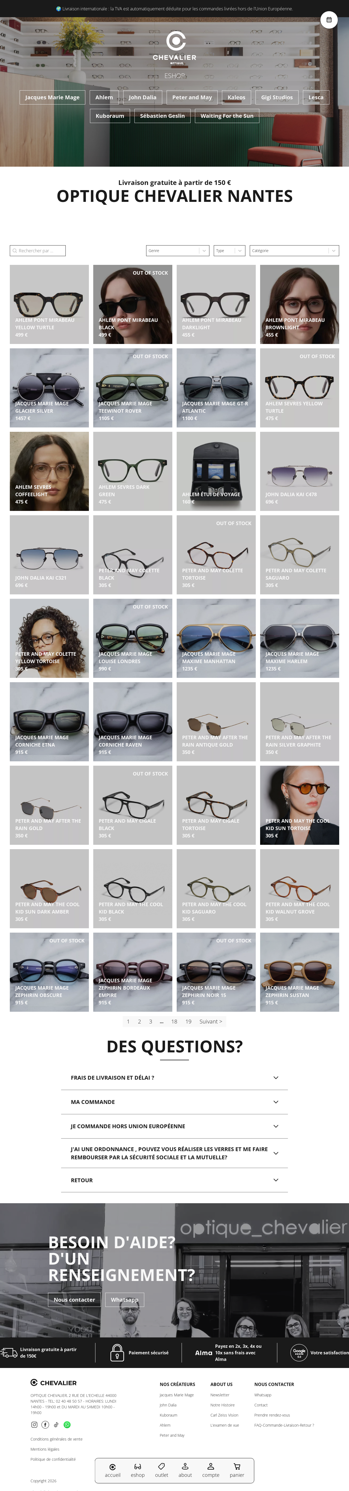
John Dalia (143, 97)
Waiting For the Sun (227, 115)
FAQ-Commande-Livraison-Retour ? (284, 1425)
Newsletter (219, 1395)
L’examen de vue (224, 1425)
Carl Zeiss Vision (224, 1415)
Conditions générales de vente (57, 1439)
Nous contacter (74, 1300)
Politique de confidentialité (53, 1459)
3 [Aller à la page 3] (150, 1021)
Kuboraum (110, 115)
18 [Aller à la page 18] (174, 1021)
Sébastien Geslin (162, 115)
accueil (113, 1471)
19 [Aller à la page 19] (188, 1021)
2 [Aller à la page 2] (139, 1021)
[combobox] (173, 251)
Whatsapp (125, 1300)
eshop (138, 1470)
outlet (161, 1470)
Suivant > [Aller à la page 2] (211, 1021)
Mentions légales (45, 1449)
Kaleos (236, 97)
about (185, 1470)
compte (210, 1470)
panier (237, 1470)
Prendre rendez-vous (272, 1415)
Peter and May (192, 97)
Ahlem (104, 97)
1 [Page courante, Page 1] (128, 1021)
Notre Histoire (222, 1405)
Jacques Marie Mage (52, 97)
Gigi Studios (277, 97)
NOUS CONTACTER (274, 1385)
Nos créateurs (177, 1385)
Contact (261, 1405)
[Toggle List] (204, 251)
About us (221, 1385)
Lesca (316, 97)
